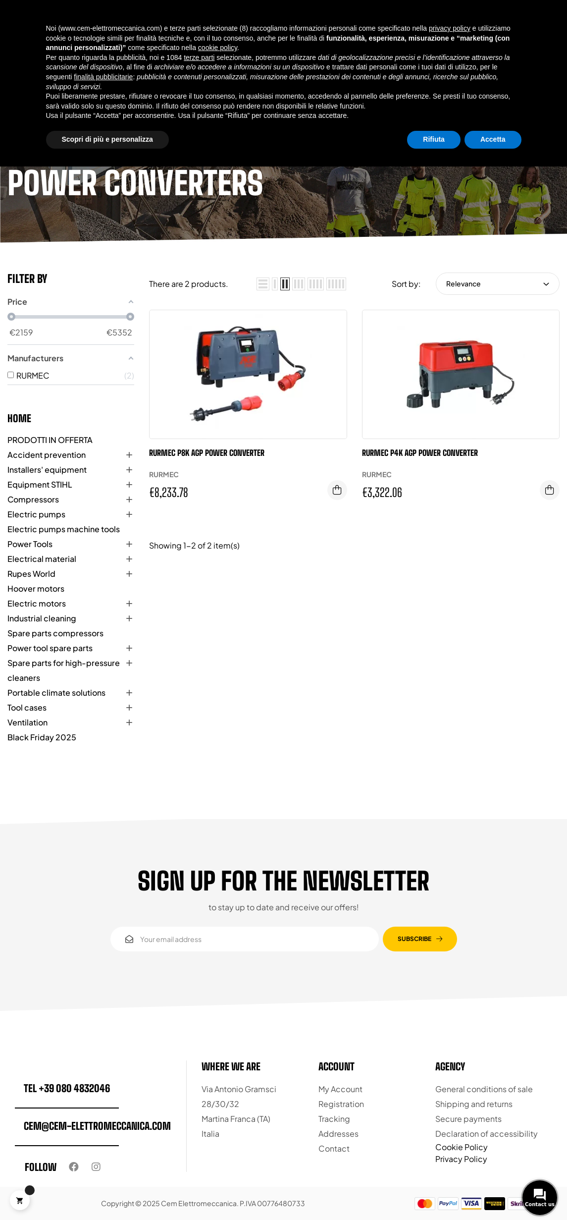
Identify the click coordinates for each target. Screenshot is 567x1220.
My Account (340, 1089)
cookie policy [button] (217, 48)
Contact (334, 1148)
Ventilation (27, 722)
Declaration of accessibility (486, 1133)
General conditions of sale (484, 1089)
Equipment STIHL (39, 484)
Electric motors (36, 603)
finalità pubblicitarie (103, 77)
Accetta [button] (493, 139)
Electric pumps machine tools (63, 529)
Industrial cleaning (41, 618)
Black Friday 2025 (41, 737)
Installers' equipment (47, 469)
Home (19, 418)
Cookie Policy (461, 1147)
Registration (341, 1104)
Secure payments (468, 1118)
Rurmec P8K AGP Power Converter (206, 452)
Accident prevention (46, 454)
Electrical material (41, 559)
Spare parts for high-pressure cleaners (63, 670)
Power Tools (29, 544)
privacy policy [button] (449, 28)
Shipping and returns (474, 1104)
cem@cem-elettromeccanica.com (97, 1126)
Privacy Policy (461, 1159)
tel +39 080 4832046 (67, 1088)
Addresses (338, 1133)
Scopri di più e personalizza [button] (107, 139)
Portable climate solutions (56, 692)
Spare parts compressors (55, 633)
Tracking (334, 1118)
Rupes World (31, 573)
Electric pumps (36, 514)
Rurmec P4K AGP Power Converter (420, 452)
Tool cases (27, 707)
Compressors (33, 499)
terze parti (199, 57)
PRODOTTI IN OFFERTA (50, 440)
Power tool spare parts (50, 648)
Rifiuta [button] (434, 139)
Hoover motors (35, 588)
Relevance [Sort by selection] (497, 283)
